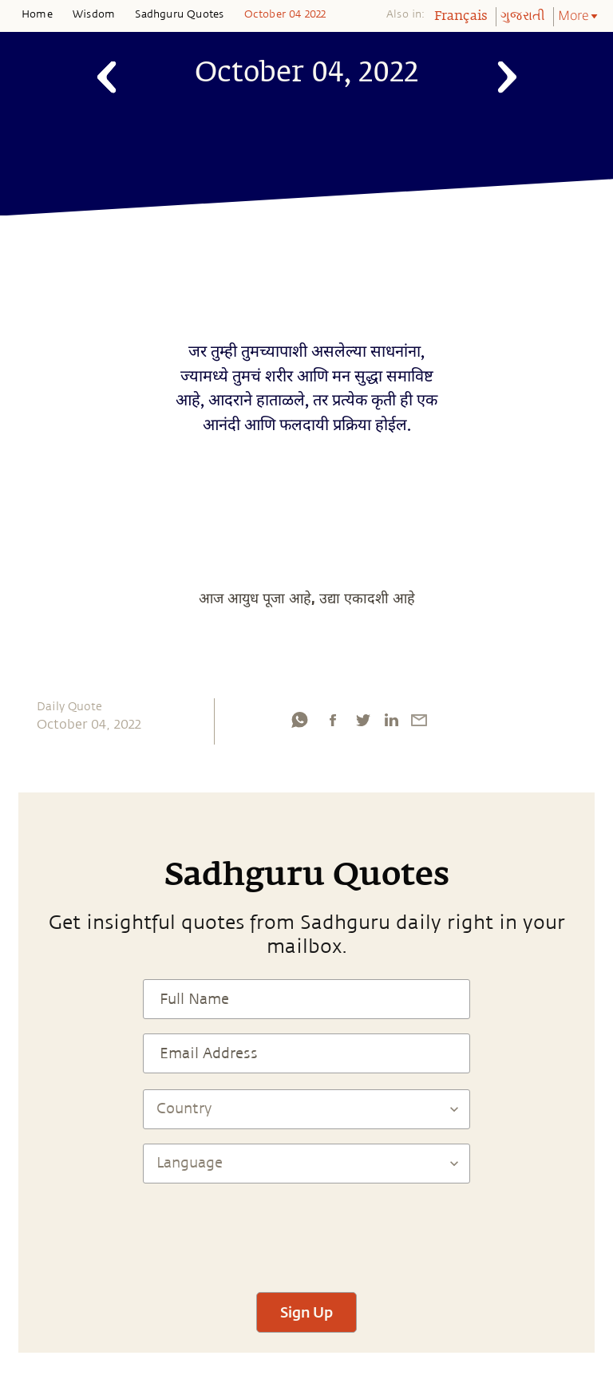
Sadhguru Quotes (179, 14)
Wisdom (94, 14)
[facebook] (333, 720)
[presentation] (306, 1230)
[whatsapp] (299, 720)
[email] (419, 720)
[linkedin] (391, 720)
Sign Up (306, 1312)
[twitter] (362, 720)
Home (37, 14)
